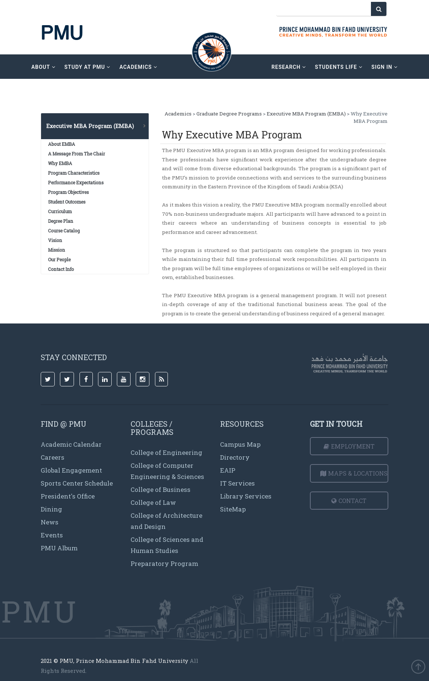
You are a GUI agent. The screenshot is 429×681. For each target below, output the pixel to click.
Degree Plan (60, 221)
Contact (348, 500)
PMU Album (59, 548)
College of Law (153, 502)
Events (52, 535)
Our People (59, 259)
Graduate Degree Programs (229, 113)
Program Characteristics (73, 173)
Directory (235, 457)
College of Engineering (166, 452)
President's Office (68, 496)
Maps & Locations (354, 473)
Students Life (338, 67)
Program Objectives (68, 192)
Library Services (245, 496)
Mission (56, 250)
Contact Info (61, 269)
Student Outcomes (66, 202)
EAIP (227, 470)
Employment (349, 446)
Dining (51, 509)
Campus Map (240, 444)
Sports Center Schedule (77, 483)
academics (138, 67)
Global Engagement (71, 470)
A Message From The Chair (76, 154)
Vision (55, 240)
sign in (384, 67)
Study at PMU (87, 67)
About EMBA (61, 144)
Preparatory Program (164, 563)
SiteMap (233, 509)
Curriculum (60, 211)
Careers (52, 457)
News (49, 522)
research (288, 67)
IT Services (237, 483)
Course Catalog (64, 231)
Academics (178, 113)
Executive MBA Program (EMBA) (306, 113)
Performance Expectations (76, 182)
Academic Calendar (71, 444)
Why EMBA (60, 163)
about (43, 67)
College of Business (160, 489)
